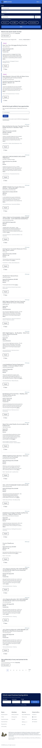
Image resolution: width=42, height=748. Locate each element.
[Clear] (33, 17)
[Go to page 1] (7, 733)
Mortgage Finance (10, 63)
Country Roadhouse (8, 594)
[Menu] (39, 2)
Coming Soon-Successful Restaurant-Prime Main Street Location (15, 268)
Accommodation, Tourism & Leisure (9, 479)
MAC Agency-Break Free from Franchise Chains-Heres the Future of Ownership (14, 325)
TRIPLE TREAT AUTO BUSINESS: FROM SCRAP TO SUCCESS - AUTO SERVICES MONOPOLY (16, 234)
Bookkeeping (9, 447)
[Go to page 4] (16, 733)
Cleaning (4, 642)
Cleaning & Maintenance (7, 640)
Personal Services (6, 62)
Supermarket (10, 311)
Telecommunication (6, 346)
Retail (4, 98)
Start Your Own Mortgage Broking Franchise (15, 45)
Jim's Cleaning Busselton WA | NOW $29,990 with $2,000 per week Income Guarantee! (15, 655)
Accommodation (6, 482)
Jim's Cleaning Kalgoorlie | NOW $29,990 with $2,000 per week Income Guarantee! (15, 689)
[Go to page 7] (26, 733)
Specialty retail (8, 514)
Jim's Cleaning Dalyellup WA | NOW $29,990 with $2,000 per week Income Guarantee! (15, 621)
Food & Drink (5, 151)
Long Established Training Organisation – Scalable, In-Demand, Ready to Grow (14, 394)
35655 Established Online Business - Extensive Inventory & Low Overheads (15, 496)
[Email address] (16, 118)
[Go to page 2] (10, 733)
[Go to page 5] (20, 733)
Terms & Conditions (6, 125)
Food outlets (8, 608)
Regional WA (10, 48)
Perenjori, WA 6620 (12, 598)
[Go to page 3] (13, 733)
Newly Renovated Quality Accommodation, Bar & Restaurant (16, 461)
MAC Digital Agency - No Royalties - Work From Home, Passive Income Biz (16, 360)
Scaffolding (11, 581)
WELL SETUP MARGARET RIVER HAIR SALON (15, 529)
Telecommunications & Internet (9, 345)
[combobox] (17, 17)
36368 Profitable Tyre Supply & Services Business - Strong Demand (13, 200)
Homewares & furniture (10, 98)
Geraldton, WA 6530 (12, 136)
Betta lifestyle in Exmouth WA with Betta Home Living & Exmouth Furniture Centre (16, 78)
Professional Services (11, 380)
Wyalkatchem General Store (10, 296)
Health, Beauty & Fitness (7, 548)
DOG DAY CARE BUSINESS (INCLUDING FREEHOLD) (14, 166)
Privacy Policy (17, 33)
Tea (8, 152)
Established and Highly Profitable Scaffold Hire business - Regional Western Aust (15, 563)
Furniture (4, 99)
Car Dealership (10, 254)
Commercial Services (7, 219)
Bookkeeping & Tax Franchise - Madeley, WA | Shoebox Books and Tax (15, 428)
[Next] (30, 733)
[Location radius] (38, 17)
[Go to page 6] (23, 733)
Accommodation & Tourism (8, 481)
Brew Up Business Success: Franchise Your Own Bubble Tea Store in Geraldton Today (16, 132)
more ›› (13, 60)
